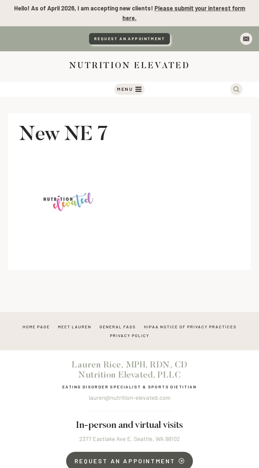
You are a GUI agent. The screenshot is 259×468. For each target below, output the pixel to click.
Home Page (36, 326)
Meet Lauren (74, 326)
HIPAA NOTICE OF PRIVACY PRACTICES (190, 326)
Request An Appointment (129, 38)
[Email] (246, 38)
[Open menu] (129, 89)
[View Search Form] (236, 89)
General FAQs (117, 326)
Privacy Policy (129, 335)
